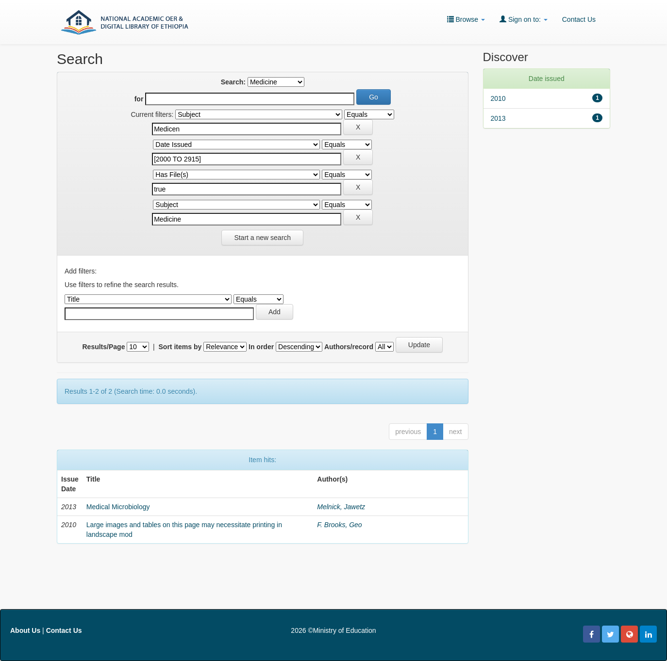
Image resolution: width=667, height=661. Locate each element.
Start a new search (262, 238)
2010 (498, 98)
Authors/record (348, 347)
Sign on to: (524, 19)
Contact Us (579, 19)
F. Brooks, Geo (339, 525)
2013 (498, 118)
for (139, 99)
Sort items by (180, 347)
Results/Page (104, 347)
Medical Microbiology (118, 507)
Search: (233, 82)
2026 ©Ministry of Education (333, 630)
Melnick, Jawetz (341, 507)
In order (261, 347)
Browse (466, 19)
